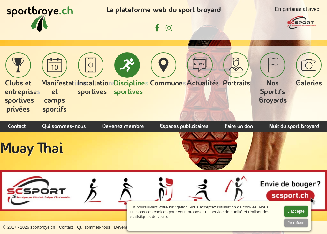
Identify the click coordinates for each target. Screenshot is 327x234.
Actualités (202, 69)
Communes (168, 69)
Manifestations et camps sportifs (64, 82)
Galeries (309, 69)
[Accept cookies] (296, 211)
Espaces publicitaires (184, 126)
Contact (17, 126)
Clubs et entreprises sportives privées (22, 82)
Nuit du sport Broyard (294, 126)
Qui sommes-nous (64, 126)
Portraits (236, 69)
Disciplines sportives (131, 74)
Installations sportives (96, 74)
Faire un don (239, 126)
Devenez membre (123, 126)
